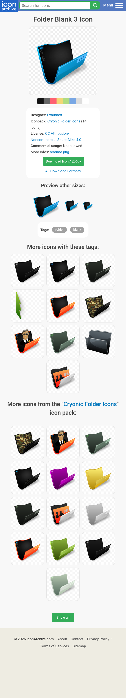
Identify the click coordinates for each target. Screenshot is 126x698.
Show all (63, 617)
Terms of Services (54, 646)
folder (59, 230)
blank (77, 230)
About (62, 639)
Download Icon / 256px (63, 161)
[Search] (95, 5)
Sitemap (79, 646)
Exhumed (54, 115)
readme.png (59, 152)
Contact (77, 639)
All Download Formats (63, 171)
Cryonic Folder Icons (63, 121)
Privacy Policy (98, 639)
